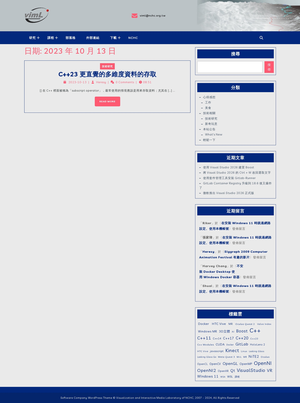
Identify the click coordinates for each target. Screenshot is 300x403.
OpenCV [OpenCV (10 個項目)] (215, 364)
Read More (105, 99)
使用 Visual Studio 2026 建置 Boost (228, 167)
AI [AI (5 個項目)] (233, 331)
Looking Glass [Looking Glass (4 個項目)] (256, 351)
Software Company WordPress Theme (86, 398)
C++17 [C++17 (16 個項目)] (228, 338)
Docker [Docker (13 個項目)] (203, 324)
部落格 (71, 38)
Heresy (101, 82)
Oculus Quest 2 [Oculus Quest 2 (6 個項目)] (245, 324)
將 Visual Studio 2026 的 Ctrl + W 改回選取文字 (237, 172)
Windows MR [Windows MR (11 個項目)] (207, 331)
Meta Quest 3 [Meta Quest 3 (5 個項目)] (226, 356)
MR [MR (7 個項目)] (230, 323)
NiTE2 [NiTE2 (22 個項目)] (254, 356)
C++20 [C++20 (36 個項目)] (242, 337)
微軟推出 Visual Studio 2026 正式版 (228, 193)
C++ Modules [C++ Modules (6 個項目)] (205, 344)
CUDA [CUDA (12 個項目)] (220, 344)
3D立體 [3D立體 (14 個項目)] (224, 331)
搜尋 (235, 54)
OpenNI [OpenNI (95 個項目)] (263, 363)
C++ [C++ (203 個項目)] (255, 330)
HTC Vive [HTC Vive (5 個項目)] (202, 351)
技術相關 (209, 113)
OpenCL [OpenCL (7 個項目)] (202, 363)
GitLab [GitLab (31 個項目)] (242, 344)
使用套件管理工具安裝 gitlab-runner (229, 178)
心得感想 (209, 97)
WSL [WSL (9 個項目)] (230, 376)
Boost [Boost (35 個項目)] (242, 330)
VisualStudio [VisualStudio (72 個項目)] (251, 370)
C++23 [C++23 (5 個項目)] (254, 338)
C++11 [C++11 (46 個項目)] (204, 337)
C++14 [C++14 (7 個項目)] (217, 338)
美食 (208, 108)
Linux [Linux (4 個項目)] (244, 351)
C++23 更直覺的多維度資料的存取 (107, 75)
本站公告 (209, 129)
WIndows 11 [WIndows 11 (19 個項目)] (208, 376)
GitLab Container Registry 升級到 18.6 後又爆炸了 (235, 185)
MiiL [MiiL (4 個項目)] (239, 357)
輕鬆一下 (209, 140)
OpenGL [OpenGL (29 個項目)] (230, 363)
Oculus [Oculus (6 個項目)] (265, 356)
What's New (214, 134)
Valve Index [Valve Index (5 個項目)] (264, 324)
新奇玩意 (211, 124)
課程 (50, 38)
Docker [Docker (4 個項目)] (230, 344)
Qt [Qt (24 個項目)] (232, 370)
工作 (208, 102)
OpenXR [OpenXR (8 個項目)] (223, 370)
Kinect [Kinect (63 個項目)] (232, 350)
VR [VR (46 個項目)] (269, 370)
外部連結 (92, 38)
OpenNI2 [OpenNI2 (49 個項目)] (206, 370)
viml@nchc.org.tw (148, 16)
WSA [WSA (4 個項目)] (222, 376)
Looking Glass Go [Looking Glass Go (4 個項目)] (206, 357)
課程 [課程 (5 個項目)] (237, 376)
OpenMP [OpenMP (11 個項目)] (246, 364)
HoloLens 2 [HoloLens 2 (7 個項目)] (257, 344)
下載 (113, 38)
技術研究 (108, 67)
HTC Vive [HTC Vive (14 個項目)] (218, 324)
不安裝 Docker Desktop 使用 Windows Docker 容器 (221, 271)
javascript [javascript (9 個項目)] (217, 351)
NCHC (133, 38)
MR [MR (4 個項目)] (245, 357)
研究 (32, 38)
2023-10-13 (79, 82)
